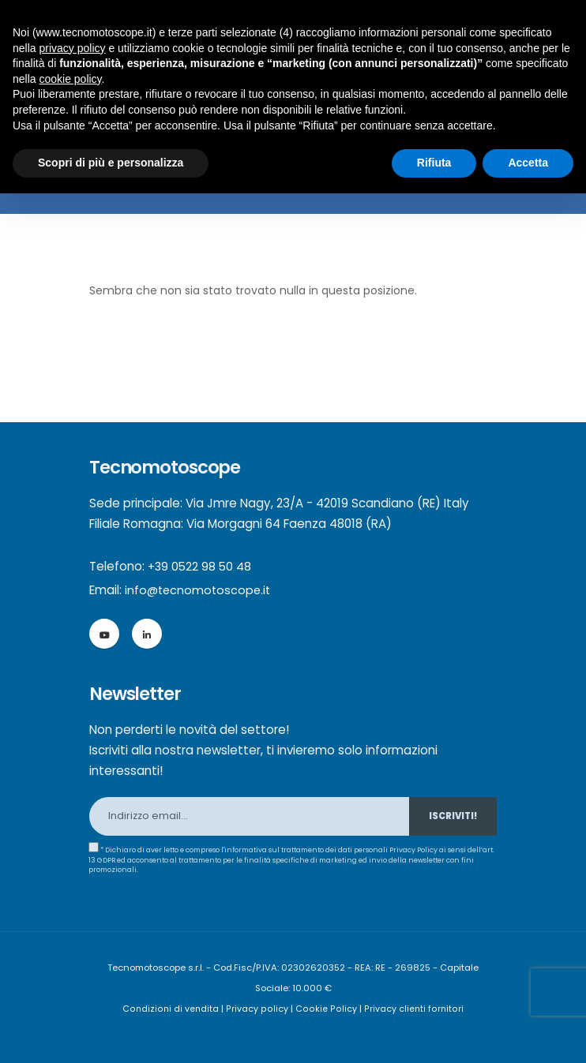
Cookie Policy (326, 1008)
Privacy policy (260, 1008)
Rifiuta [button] (434, 162)
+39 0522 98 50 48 (201, 566)
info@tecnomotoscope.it (200, 590)
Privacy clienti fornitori (411, 1008)
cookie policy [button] (70, 79)
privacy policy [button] (72, 48)
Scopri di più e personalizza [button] (110, 162)
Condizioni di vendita (174, 1008)
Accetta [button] (528, 162)
